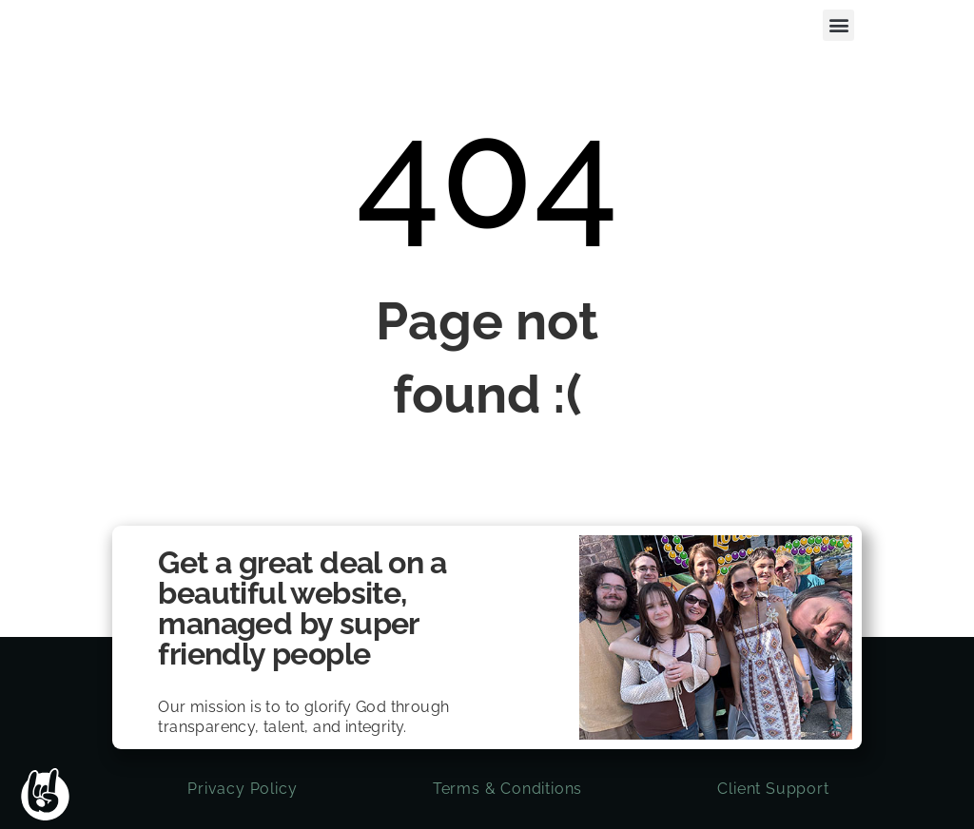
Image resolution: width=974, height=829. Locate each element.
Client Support (772, 789)
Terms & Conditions (507, 789)
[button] (838, 25)
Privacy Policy (242, 789)
